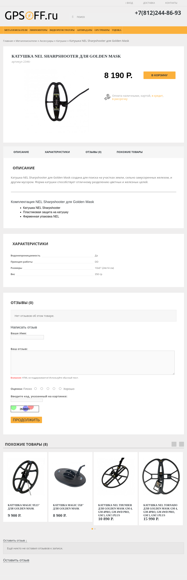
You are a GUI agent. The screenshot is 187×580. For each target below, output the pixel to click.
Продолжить (26, 424)
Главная (8, 41)
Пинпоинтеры (38, 30)
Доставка (149, 3)
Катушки (61, 41)
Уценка (116, 30)
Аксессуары (46, 41)
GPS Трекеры (102, 30)
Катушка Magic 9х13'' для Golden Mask (24, 511)
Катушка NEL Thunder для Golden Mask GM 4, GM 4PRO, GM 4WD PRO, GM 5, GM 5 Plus (115, 514)
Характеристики (57, 152)
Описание (21, 152)
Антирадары (84, 30)
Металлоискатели (16, 30)
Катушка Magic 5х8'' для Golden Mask (68, 511)
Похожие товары (130, 152)
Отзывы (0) (93, 152)
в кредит (157, 95)
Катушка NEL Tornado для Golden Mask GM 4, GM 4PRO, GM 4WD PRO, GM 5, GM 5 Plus (160, 514)
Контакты (171, 3)
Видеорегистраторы (62, 30)
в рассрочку (119, 99)
